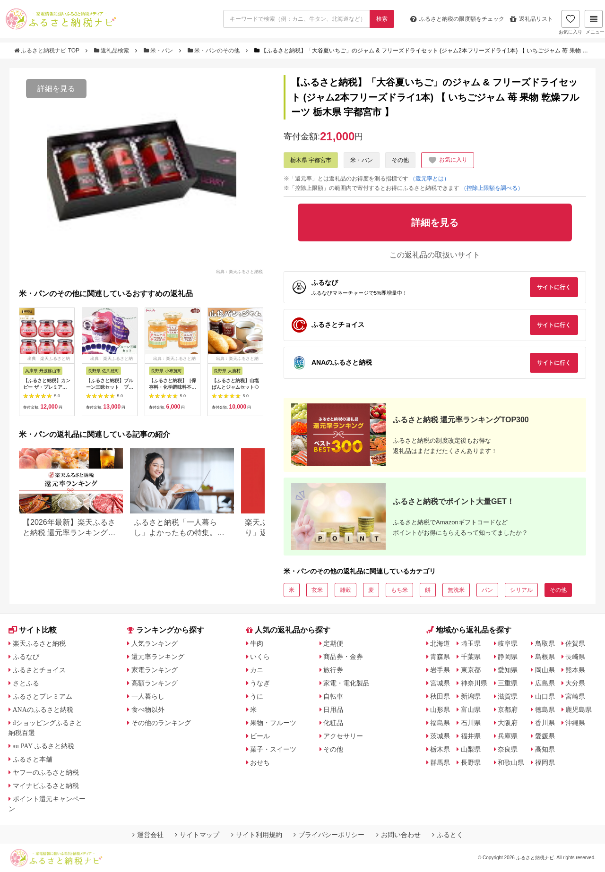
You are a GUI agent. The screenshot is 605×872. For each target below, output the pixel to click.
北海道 (440, 643)
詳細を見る (56, 89)
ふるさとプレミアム (42, 696)
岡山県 (545, 670)
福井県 (471, 736)
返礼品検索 (112, 50)
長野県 (471, 762)
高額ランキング (154, 683)
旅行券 (333, 670)
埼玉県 (471, 643)
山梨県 (471, 749)
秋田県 (440, 696)
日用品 (333, 709)
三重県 (508, 683)
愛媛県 (545, 736)
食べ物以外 (147, 709)
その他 (400, 160)
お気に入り (570, 22)
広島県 (545, 683)
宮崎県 (575, 696)
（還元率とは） (429, 178)
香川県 (545, 722)
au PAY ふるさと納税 (44, 746)
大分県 (575, 683)
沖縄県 (575, 722)
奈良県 (508, 749)
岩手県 (440, 670)
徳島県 (545, 709)
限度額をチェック (457, 19)
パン (487, 590)
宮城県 (440, 683)
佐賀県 (575, 643)
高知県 (545, 749)
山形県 (440, 709)
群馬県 (440, 762)
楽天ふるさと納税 (39, 643)
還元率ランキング (157, 656)
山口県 (545, 696)
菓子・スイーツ (273, 749)
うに (256, 696)
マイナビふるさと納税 (46, 785)
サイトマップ (197, 834)
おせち (260, 762)
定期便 (333, 643)
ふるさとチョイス (39, 670)
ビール (260, 736)
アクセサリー (343, 736)
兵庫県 (508, 736)
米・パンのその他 (215, 50)
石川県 (471, 722)
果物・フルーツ (273, 722)
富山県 (471, 709)
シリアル (521, 590)
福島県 (440, 722)
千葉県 (471, 656)
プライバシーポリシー (329, 834)
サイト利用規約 (256, 834)
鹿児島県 (578, 709)
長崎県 (575, 656)
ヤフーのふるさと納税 (46, 772)
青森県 (440, 656)
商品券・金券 (343, 656)
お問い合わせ (398, 834)
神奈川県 (474, 683)
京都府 (508, 709)
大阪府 (508, 722)
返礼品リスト (531, 19)
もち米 (399, 590)
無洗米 (456, 590)
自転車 (333, 696)
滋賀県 (508, 696)
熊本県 (575, 670)
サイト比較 (33, 630)
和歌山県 (511, 762)
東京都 (471, 670)
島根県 (545, 656)
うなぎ (260, 683)
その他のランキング (161, 722)
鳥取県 (545, 643)
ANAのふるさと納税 (43, 709)
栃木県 (440, 749)
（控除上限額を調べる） (492, 188)
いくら (260, 656)
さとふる (26, 683)
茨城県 (440, 736)
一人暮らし (147, 696)
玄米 (317, 590)
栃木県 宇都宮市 (310, 160)
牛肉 (256, 643)
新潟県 (471, 696)
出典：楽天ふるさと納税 (239, 271)
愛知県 (508, 670)
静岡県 (508, 656)
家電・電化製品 (346, 683)
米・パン (159, 50)
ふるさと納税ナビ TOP (47, 50)
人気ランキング (154, 643)
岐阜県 (508, 643)
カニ (256, 670)
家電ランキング (154, 670)
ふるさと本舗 (32, 759)
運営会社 (148, 834)
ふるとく (447, 834)
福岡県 (545, 762)
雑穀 (345, 590)
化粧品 (333, 722)
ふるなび (26, 656)
